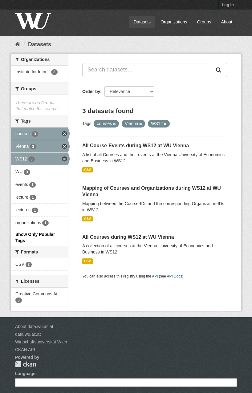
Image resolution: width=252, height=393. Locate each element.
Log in (228, 4)
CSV (87, 170)
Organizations (174, 21)
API (155, 276)
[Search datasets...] (146, 70)
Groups (204, 21)
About (226, 21)
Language (25, 373)
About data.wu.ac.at (34, 326)
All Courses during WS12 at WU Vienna (128, 237)
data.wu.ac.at (28, 334)
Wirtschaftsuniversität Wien (41, 341)
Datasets (142, 21)
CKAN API (25, 349)
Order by (91, 91)
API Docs (174, 276)
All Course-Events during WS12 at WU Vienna (135, 145)
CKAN (25, 364)
